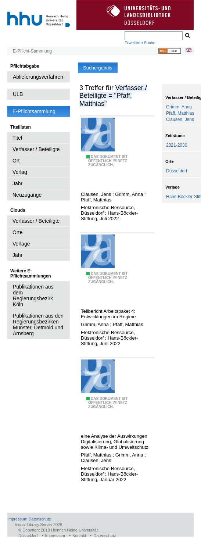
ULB (18, 94)
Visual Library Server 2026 (38, 524)
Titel (17, 138)
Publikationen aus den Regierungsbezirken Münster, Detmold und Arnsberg (38, 324)
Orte (17, 232)
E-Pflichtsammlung (33, 111)
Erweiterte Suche (140, 42)
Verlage (21, 244)
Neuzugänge (27, 195)
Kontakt (79, 535)
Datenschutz (39, 519)
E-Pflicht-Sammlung (32, 51)
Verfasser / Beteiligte (36, 149)
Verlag (19, 172)
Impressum (17, 519)
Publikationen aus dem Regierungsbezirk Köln (33, 295)
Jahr (17, 183)
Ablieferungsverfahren (38, 77)
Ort (15, 161)
